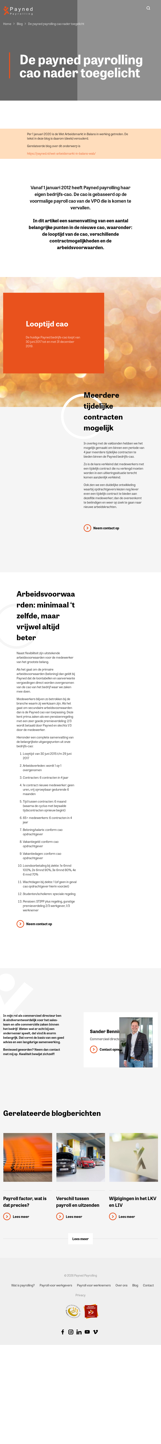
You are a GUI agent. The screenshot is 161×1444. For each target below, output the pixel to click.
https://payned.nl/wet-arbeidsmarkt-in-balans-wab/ (61, 153)
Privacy (80, 1294)
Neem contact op (106, 528)
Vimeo (95, 1331)
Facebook (62, 1331)
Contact (148, 1285)
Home (7, 23)
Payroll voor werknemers (94, 1285)
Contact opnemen (113, 1049)
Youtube (87, 1331)
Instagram (70, 1331)
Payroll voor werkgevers (56, 1285)
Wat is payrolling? (23, 1285)
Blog (20, 23)
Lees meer (80, 1238)
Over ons (121, 1285)
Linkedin (79, 1331)
